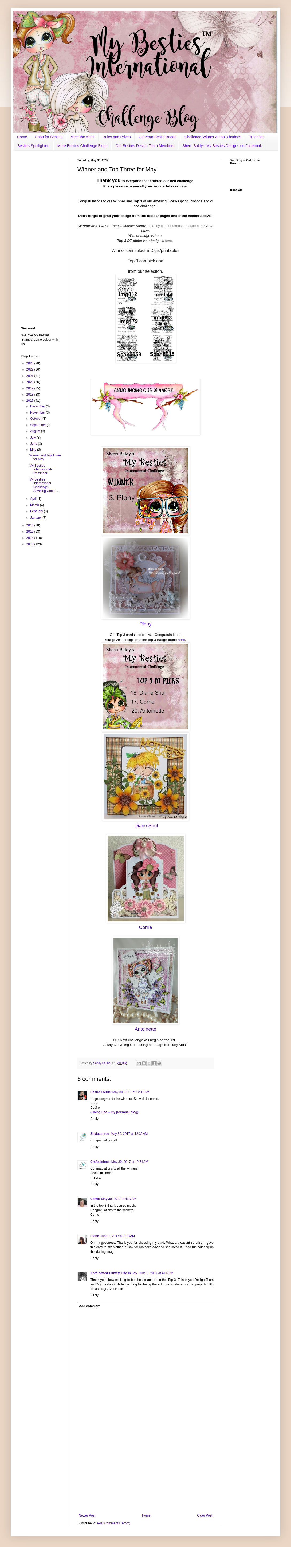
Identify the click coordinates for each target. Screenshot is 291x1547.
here (158, 236)
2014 (30, 538)
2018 (30, 394)
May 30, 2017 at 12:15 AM (130, 1092)
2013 (30, 544)
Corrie (95, 1199)
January (36, 517)
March (35, 505)
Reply (94, 1119)
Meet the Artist (82, 137)
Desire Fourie (100, 1092)
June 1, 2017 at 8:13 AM (118, 1236)
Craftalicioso (100, 1162)
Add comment (89, 1306)
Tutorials (256, 137)
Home (22, 137)
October (36, 418)
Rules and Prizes (117, 137)
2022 (30, 369)
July (33, 437)
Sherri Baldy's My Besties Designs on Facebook (222, 146)
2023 (30, 363)
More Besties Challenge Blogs (82, 146)
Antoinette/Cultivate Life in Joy (113, 1273)
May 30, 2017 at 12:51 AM (129, 1162)
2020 (30, 382)
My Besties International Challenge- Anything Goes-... (43, 485)
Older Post (204, 1515)
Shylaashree (99, 1134)
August (35, 431)
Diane (94, 1236)
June (34, 444)
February (37, 511)
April (33, 499)
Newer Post (87, 1515)
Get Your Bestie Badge (157, 137)
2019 (30, 388)
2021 (30, 376)
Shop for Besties (48, 137)
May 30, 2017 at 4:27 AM (118, 1199)
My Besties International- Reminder (40, 469)
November (38, 412)
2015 (30, 531)
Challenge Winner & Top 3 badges (212, 137)
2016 (30, 525)
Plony (145, 624)
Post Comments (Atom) (113, 1523)
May (33, 450)
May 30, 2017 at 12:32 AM (129, 1134)
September (38, 425)
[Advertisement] (145, 1469)
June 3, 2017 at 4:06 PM (156, 1273)
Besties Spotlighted (33, 146)
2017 (30, 401)
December (38, 406)
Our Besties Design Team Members (144, 146)
